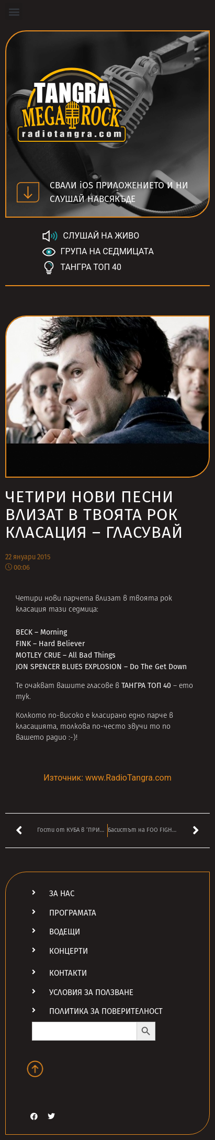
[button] (13, 11)
